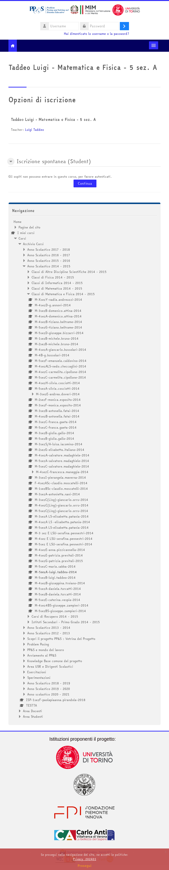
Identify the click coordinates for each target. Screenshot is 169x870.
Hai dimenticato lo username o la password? (96, 33)
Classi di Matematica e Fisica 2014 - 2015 (63, 294)
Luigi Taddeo (34, 129)
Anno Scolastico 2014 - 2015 (48, 266)
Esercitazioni (36, 672)
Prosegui (85, 865)
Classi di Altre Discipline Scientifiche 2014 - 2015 (69, 271)
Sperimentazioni (38, 677)
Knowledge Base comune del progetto (54, 660)
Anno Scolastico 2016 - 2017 (48, 255)
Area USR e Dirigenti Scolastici (50, 666)
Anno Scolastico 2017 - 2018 (48, 249)
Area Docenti (32, 711)
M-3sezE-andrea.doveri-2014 (58, 394)
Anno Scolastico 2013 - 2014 (48, 627)
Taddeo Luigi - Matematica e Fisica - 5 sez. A (53, 119)
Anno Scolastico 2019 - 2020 (48, 688)
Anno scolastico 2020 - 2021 (48, 694)
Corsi (22, 238)
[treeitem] (84, 469)
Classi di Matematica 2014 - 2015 (57, 288)
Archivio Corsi (33, 243)
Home (17, 221)
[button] (10, 161)
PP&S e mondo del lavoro (45, 649)
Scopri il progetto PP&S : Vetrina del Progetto (61, 638)
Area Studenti (33, 716)
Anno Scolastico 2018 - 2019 (48, 683)
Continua (85, 183)
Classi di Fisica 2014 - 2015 (53, 277)
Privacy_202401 (84, 859)
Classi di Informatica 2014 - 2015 (57, 282)
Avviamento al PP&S (41, 655)
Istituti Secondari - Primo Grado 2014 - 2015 (66, 622)
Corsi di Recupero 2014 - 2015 (55, 616)
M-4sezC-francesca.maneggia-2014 (62, 471)
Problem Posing (38, 644)
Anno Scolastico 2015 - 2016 (48, 260)
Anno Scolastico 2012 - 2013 (48, 633)
